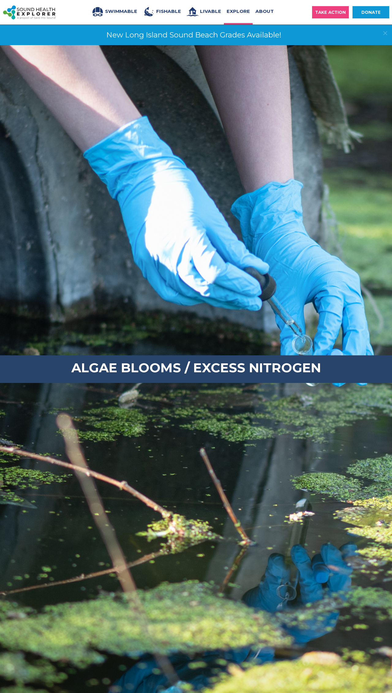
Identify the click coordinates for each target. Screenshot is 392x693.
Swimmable (114, 11)
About (264, 11)
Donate (371, 12)
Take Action (330, 12)
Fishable (162, 11)
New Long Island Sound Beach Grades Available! (193, 34)
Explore (238, 11)
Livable (204, 11)
